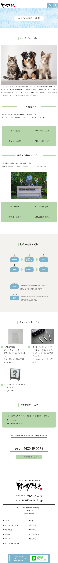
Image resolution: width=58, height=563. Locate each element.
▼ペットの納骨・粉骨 (10, 525)
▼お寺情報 (32, 530)
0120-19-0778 (34, 495)
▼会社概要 (6, 534)
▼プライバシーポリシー (11, 543)
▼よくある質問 (33, 534)
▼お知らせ (6, 539)
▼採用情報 (32, 539)
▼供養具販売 (7, 530)
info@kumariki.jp (32, 500)
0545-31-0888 (29, 513)
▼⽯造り (6, 521)
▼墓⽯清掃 (32, 525)
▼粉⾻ (30, 521)
